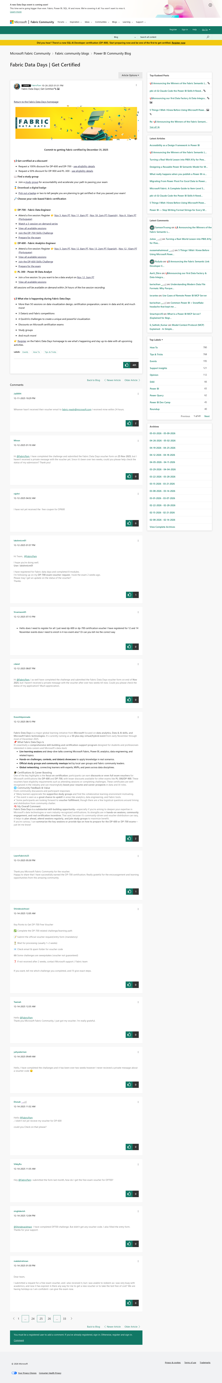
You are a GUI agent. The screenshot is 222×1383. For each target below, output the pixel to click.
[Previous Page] (12, 1318)
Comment (19, 1340)
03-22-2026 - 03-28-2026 (162, 476)
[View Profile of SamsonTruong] (163, 227)
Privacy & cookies (173, 1362)
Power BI (154, 388)
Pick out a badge (27, 193)
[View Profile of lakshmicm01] (20, 540)
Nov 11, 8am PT (79, 215)
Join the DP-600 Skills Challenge (35, 261)
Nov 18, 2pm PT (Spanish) (104, 215)
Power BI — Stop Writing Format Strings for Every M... (178, 209)
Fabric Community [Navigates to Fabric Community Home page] (42, 22)
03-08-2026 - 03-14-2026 (162, 490)
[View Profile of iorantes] (154, 295)
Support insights (158, 368)
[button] (136, 85)
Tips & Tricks (50, 352)
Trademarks (205, 1362)
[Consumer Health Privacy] (50, 1373)
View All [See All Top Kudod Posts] (155, 127)
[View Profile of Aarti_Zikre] (155, 273)
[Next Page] (71, 1318)
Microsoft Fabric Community (30, 53)
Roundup (155, 409)
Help (195, 29)
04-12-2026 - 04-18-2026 (162, 454)
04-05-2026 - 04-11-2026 (162, 462)
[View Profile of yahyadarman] (20, 1051)
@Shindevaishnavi (23, 1226)
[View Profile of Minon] (17, 440)
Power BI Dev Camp (160, 402)
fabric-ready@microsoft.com (76, 409)
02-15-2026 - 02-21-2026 (162, 512)
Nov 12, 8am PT (79, 248)
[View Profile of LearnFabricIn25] (21, 855)
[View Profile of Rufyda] (158, 261)
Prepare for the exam (29, 237)
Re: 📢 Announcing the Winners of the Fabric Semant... (178, 121)
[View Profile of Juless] (153, 238)
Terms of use (190, 1362)
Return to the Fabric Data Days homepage (36, 101)
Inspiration (74, 21)
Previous (185, 416)
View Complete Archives (162, 526)
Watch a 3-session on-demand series (38, 223)
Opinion (154, 374)
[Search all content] (175, 37)
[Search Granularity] (125, 37)
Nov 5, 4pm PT (62, 215)
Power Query (157, 395)
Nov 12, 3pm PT (85, 277)
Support (139, 21)
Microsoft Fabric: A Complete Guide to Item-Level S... (177, 188)
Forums (61, 21)
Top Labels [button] (155, 339)
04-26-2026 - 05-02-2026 (162, 440)
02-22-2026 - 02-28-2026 (162, 505)
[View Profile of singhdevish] (19, 1211)
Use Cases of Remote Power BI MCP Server (184, 295)
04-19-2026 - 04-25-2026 (162, 447)
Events (25, 352)
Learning (126, 21)
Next (207, 416)
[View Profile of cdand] (17, 663)
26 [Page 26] (49, 1318)
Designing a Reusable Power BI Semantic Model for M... (179, 166)
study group (31, 182)
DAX (152, 381)
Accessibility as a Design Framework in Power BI (175, 145)
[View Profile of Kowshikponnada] (22, 716)
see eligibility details (84, 166)
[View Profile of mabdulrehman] (21, 1260)
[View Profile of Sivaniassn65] (20, 611)
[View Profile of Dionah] (17, 1101)
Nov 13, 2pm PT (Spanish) (103, 248)
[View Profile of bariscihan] (155, 284)
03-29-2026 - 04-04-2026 (163, 469)
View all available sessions (32, 228)
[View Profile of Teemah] (17, 1001)
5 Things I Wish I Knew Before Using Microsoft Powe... (178, 109)
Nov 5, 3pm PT (62, 248)
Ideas (87, 21)
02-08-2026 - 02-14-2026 (162, 519)
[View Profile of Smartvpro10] (156, 313)
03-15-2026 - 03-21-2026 (162, 483)
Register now (178, 42)
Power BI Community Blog (112, 53)
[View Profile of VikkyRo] (18, 1164)
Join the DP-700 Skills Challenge (35, 232)
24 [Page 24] (33, 1318)
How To (36, 352)
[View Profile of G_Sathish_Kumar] (159, 324)
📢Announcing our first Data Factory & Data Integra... (178, 98)
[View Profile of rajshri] (17, 493)
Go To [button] (205, 29)
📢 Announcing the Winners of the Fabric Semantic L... (179, 83)
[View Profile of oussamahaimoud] (159, 250)
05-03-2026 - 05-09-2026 (162, 433)
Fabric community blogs (72, 53)
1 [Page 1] (18, 1318)
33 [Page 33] (64, 1318)
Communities (101, 21)
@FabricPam (23, 456)
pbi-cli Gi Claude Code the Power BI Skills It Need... (176, 90)
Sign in (185, 29)
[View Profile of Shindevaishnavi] (21, 908)
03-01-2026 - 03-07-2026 (162, 498)
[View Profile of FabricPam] (36, 85)
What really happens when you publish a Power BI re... (178, 174)
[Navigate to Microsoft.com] (18, 22)
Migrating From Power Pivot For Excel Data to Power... (178, 181)
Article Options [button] (129, 75)
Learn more (16, 11)
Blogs (114, 21)
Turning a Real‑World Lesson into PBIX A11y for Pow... (178, 159)
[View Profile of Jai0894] (17, 393)
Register (173, 29)
